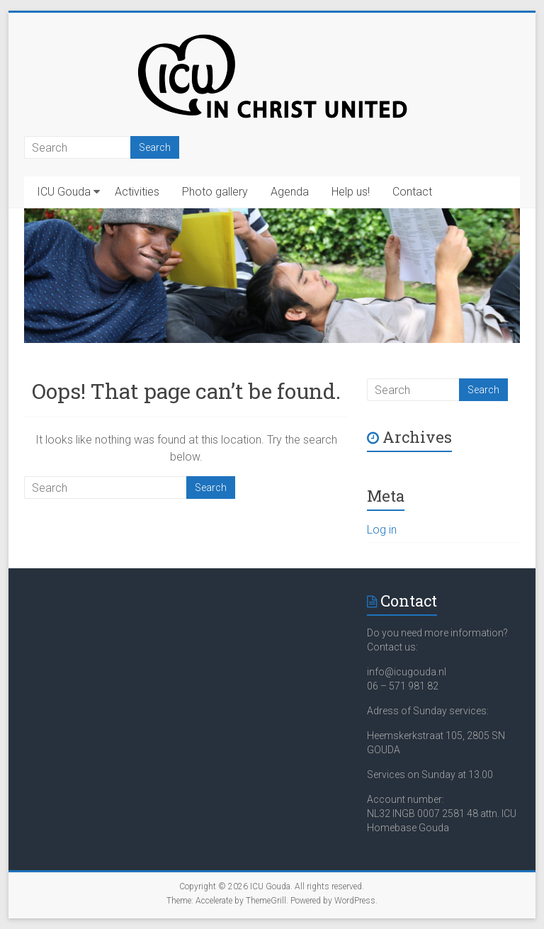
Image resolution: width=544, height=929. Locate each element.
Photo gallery (215, 191)
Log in (382, 529)
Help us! (351, 191)
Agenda (290, 191)
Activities (137, 191)
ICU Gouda (64, 191)
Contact (412, 191)
